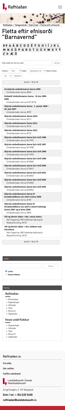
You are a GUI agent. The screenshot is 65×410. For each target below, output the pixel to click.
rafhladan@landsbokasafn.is (19, 399)
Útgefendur (13, 313)
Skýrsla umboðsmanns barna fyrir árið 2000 (25, 165)
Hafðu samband (12, 373)
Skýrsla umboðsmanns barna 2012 (20, 130)
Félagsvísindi (21, 25)
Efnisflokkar (13, 299)
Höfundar (12, 305)
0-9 (5, 45)
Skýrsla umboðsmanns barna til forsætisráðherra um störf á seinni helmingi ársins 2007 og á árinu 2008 (25, 207)
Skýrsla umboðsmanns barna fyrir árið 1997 (25, 144)
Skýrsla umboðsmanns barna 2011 (20, 123)
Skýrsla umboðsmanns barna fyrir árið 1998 (25, 151)
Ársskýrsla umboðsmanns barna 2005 (22, 89)
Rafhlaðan (17, 7)
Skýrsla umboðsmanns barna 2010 (20, 116)
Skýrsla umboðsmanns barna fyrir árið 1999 (25, 158)
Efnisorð (11, 311)
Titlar (10, 308)
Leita (10, 271)
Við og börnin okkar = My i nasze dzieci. (23, 217)
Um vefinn (8, 368)
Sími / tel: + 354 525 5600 (18, 394)
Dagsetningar (13, 302)
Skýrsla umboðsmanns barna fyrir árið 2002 (25, 180)
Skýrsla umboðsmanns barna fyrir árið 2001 (25, 173)
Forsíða (7, 363)
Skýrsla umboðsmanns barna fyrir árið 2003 (25, 187)
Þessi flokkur (13, 274)
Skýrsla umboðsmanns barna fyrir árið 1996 (25, 137)
